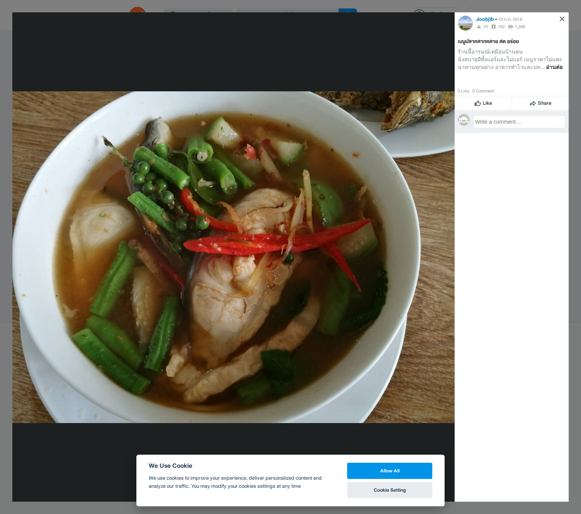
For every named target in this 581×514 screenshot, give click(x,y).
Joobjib (485, 19)
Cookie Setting (390, 490)
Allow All (390, 470)
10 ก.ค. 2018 (510, 19)
